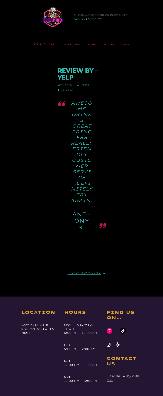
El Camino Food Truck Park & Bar (101, 15)
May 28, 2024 (65, 85)
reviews (68, 90)
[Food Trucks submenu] (55, 44)
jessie (86, 85)
